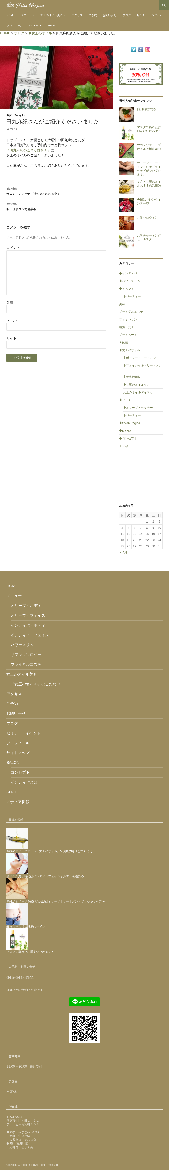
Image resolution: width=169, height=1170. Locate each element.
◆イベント (126, 288)
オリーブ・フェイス (28, 615)
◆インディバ (128, 273)
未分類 (123, 446)
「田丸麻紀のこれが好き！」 (28, 150)
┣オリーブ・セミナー (138, 407)
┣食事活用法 (132, 377)
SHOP (51, 25)
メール (11, 320)
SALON (33, 25)
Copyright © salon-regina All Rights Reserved (32, 1164)
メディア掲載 (17, 802)
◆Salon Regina (129, 423)
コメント (13, 247)
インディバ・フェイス (30, 635)
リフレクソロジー (26, 655)
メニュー (26, 15)
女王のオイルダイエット (139, 392)
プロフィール (14, 25)
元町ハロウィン (147, 217)
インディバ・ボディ (28, 625)
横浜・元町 (126, 327)
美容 (122, 304)
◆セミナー (126, 400)
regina (13, 128)
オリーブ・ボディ (26, 606)
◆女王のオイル (15, 115)
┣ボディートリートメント (141, 357)
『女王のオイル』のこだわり (36, 684)
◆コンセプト (128, 438)
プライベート (128, 334)
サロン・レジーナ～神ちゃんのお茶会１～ (56, 190)
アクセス (77, 15)
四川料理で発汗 (147, 109)
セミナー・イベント (149, 15)
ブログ (127, 15)
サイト (11, 338)
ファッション (128, 319)
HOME (10, 15)
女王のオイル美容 (51, 15)
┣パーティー (132, 296)
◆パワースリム (129, 281)
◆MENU (125, 430)
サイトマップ (17, 753)
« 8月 (123, 552)
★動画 (123, 342)
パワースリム (22, 645)
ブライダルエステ (131, 311)
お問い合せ (110, 15)
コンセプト (20, 772)
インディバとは (24, 782)
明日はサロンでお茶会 (56, 206)
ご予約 (93, 15)
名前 (9, 302)
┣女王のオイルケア (136, 384)
